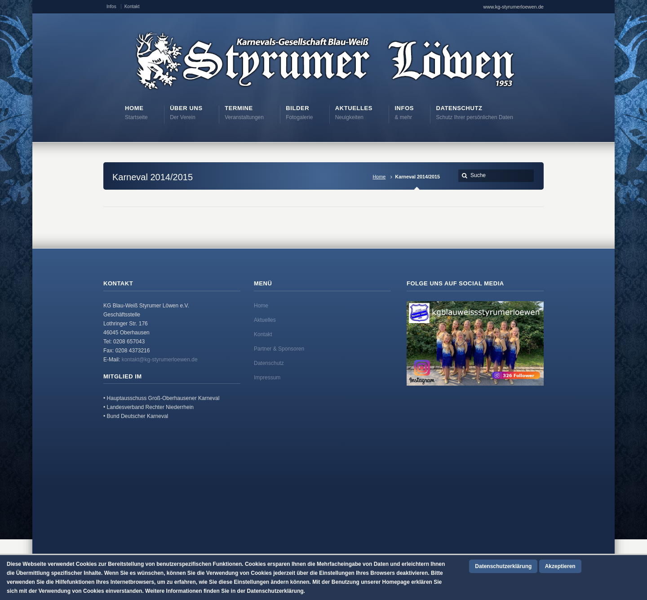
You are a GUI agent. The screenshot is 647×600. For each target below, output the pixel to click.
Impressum (267, 377)
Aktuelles (265, 320)
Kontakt (132, 6)
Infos (111, 6)
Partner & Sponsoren (279, 349)
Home (379, 176)
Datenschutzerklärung (503, 566)
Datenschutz (269, 363)
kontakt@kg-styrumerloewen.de (160, 359)
